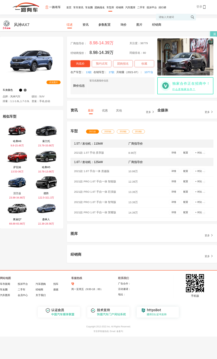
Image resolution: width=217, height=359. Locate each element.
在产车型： (82, 72)
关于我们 (41, 295)
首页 (68, 7)
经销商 (120, 7)
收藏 (144, 63)
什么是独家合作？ (183, 89)
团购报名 (100, 7)
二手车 (141, 7)
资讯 (85, 24)
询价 (123, 24)
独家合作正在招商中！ (191, 83)
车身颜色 (8, 89)
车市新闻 (5, 283)
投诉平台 (152, 7)
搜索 (55, 289)
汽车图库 (130, 7)
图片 (139, 24)
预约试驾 (101, 63)
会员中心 (23, 295)
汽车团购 (41, 283)
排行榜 (162, 7)
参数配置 (104, 24)
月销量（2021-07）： (135, 72)
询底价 (80, 63)
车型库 (110, 7)
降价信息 (79, 85)
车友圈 (89, 7)
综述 (70, 24)
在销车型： (104, 72)
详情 (174, 152)
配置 (186, 152)
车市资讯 (78, 7)
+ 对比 (199, 152)
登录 (199, 6)
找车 (55, 283)
